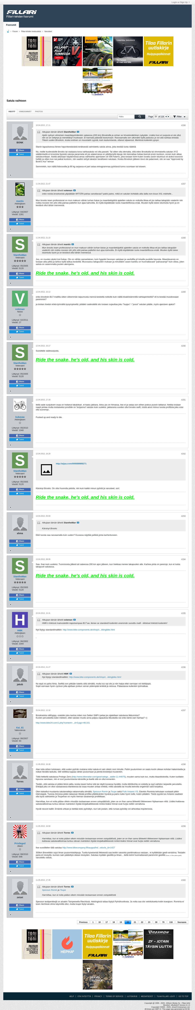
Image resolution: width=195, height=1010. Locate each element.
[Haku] (131, 117)
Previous (83, 922)
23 (149, 922)
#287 (183, 184)
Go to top (183, 996)
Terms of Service (114, 996)
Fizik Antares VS (130, 791)
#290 (183, 346)
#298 (183, 764)
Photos (39, 111)
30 (156, 922)
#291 (183, 400)
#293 (183, 516)
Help (71, 996)
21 (135, 922)
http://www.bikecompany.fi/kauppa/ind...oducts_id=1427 (88, 847)
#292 (183, 454)
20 (128, 922)
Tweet (20, 154)
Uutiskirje (132, 996)
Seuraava (182, 922)
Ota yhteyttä (84, 996)
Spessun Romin (100, 791)
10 (99, 922)
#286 (183, 125)
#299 (183, 826)
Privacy (98, 996)
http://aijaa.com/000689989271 (71, 463)
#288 (183, 238)
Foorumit (11, 25)
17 (106, 922)
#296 (183, 667)
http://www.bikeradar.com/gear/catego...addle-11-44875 (98, 776)
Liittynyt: (16, 212)
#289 (183, 292)
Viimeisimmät (25, 111)
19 (121, 922)
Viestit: (15, 214)
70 (163, 922)
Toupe (114, 791)
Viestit (11, 111)
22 (142, 922)
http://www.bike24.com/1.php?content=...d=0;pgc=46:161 (63, 722)
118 (171, 922)
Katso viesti (78, 132)
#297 (183, 710)
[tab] (12, 111)
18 (114, 922)
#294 (183, 559)
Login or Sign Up (181, 2)
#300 (183, 880)
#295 (183, 613)
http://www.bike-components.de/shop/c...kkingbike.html (89, 629)
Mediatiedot (147, 996)
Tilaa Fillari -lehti (166, 996)
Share (20, 150)
